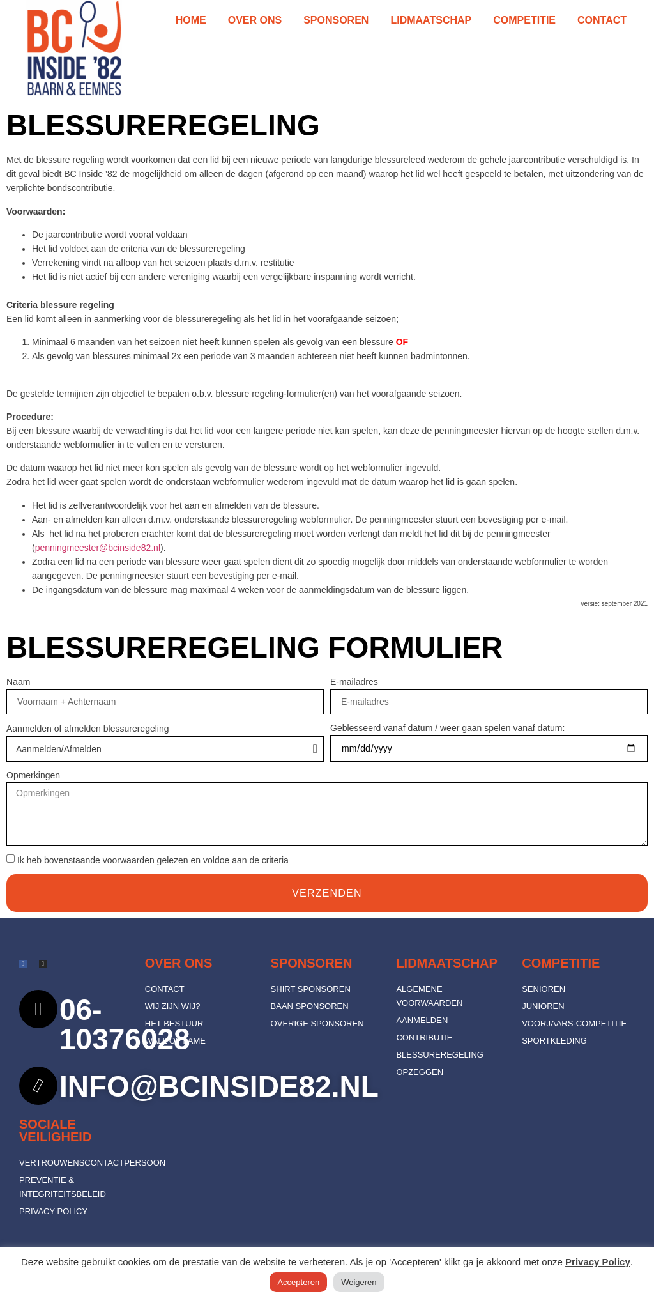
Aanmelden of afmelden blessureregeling (87, 728)
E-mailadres (354, 682)
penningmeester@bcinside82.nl (97, 548)
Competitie (524, 20)
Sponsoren (336, 20)
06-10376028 (124, 1024)
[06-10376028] (38, 1009)
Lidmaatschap (430, 20)
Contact (602, 20)
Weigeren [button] (358, 1282)
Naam (18, 682)
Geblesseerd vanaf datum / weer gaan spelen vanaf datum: (447, 728)
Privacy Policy (597, 1261)
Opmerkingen (33, 775)
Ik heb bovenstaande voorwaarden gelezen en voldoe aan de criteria (153, 861)
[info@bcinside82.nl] (38, 1086)
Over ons (255, 20)
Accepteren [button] (298, 1282)
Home (191, 20)
